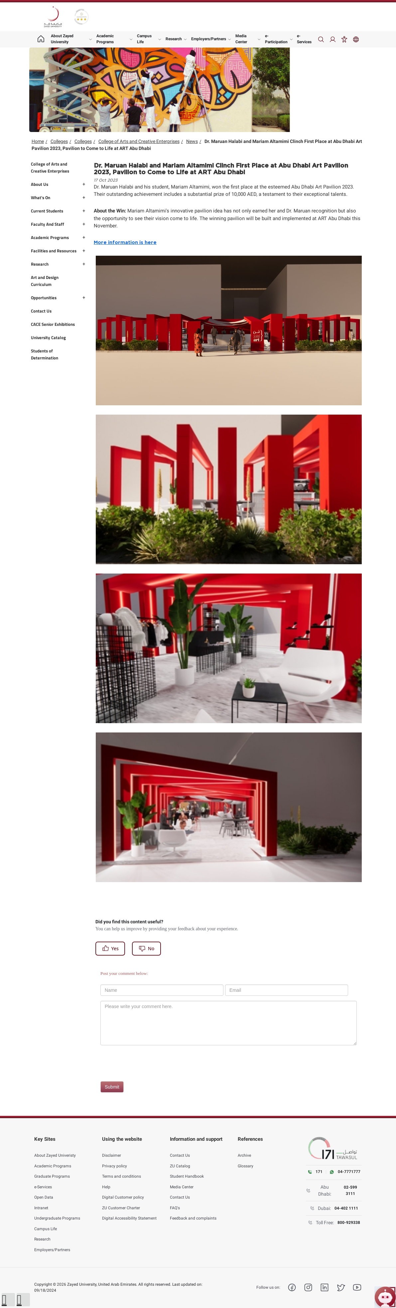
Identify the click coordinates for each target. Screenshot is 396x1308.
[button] (8, 1299)
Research (174, 39)
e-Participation (276, 39)
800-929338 (348, 1222)
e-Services (304, 39)
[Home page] (41, 39)
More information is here (125, 242)
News (192, 141)
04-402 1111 (346, 1208)
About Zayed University (62, 39)
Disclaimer (111, 1149)
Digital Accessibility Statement (129, 1212)
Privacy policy (114, 1159)
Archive (244, 1149)
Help (106, 1180)
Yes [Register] (110, 948)
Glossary (245, 1159)
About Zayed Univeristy (55, 1149)
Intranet (41, 1201)
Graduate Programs (52, 1170)
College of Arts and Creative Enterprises (139, 141)
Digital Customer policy (123, 1191)
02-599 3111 (350, 1190)
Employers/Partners (208, 39)
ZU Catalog (180, 1159)
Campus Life (144, 39)
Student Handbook (187, 1170)
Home (38, 141)
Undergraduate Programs (57, 1212)
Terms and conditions (121, 1170)
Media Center (241, 39)
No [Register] (146, 948)
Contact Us (180, 1149)
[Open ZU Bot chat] (385, 1297)
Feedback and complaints (193, 1212)
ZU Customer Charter (121, 1201)
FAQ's (175, 1201)
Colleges (59, 141)
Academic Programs (105, 39)
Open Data (43, 1191)
